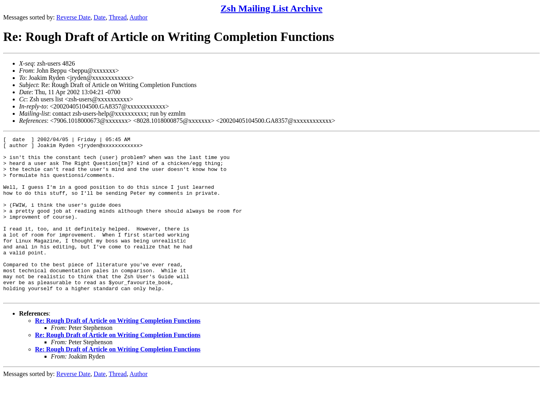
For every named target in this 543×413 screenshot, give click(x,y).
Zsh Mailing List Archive (271, 8)
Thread (117, 17)
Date (100, 17)
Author (138, 17)
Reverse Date (73, 17)
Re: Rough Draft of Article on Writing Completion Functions (117, 352)
